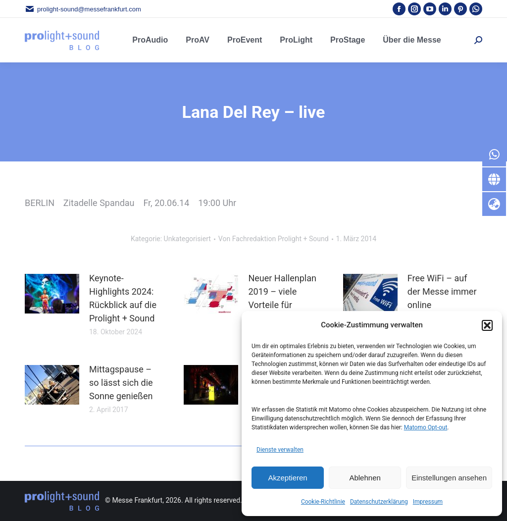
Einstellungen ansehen (449, 477)
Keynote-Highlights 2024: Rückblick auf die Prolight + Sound (122, 298)
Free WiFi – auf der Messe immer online (442, 291)
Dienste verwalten (280, 449)
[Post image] (52, 293)
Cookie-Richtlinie (323, 501)
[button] (487, 325)
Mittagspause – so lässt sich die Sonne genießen (121, 382)
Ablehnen (364, 477)
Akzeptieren (287, 477)
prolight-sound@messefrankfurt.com (83, 9)
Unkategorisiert (187, 239)
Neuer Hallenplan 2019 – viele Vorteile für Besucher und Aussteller (282, 305)
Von (273, 239)
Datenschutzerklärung (379, 501)
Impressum (428, 501)
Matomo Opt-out (426, 427)
